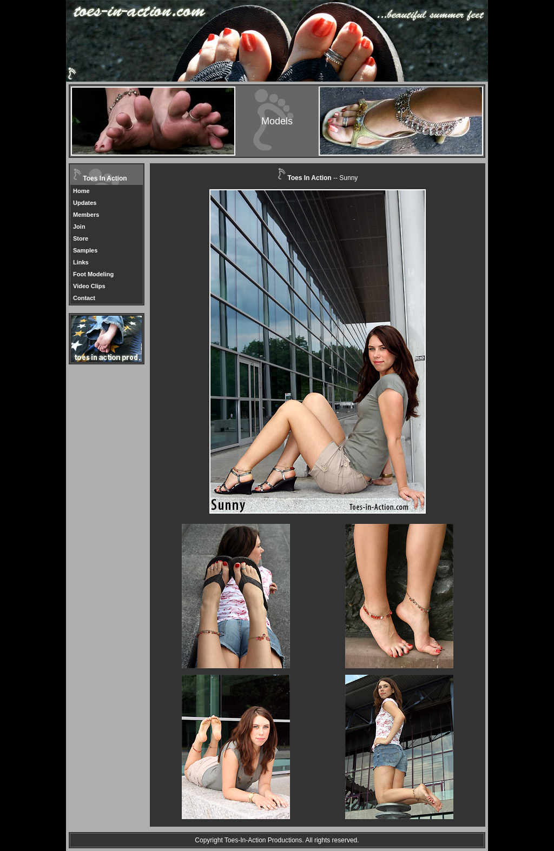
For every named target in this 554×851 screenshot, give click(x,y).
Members (86, 214)
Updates (84, 203)
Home (81, 191)
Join (79, 226)
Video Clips (89, 286)
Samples (85, 250)
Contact (84, 298)
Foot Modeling (93, 274)
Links (81, 262)
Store (80, 238)
